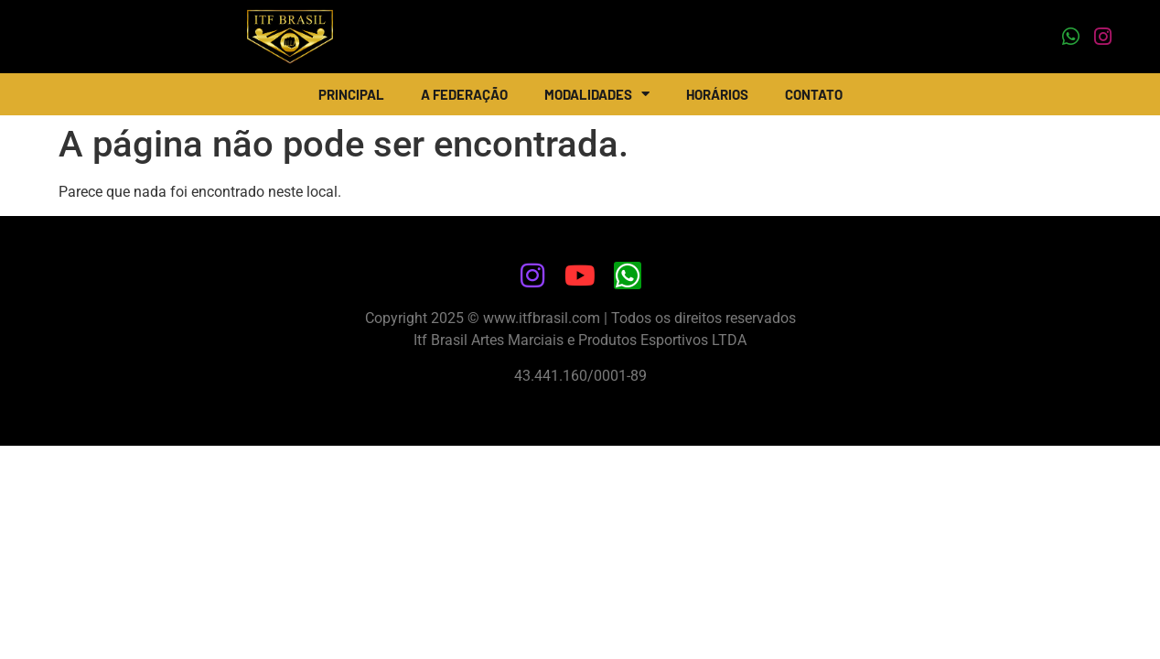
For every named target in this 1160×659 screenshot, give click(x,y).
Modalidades (597, 94)
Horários (717, 94)
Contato (814, 94)
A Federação (464, 94)
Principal (351, 94)
